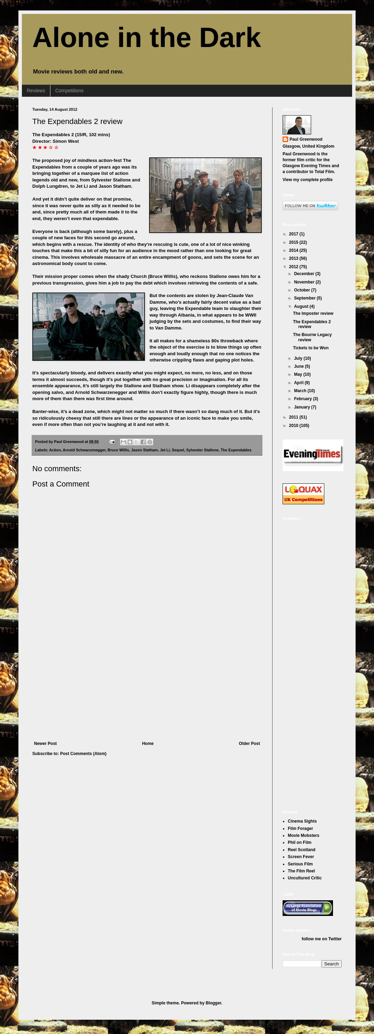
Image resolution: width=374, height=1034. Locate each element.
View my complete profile (308, 179)
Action (55, 450)
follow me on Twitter (322, 938)
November (305, 282)
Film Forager (300, 828)
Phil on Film (299, 842)
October (302, 290)
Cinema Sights (302, 821)
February (303, 398)
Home (148, 743)
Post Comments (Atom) (83, 753)
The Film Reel (301, 871)
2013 (294, 258)
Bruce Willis (118, 450)
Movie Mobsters (303, 835)
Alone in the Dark (146, 37)
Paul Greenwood (306, 139)
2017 (294, 234)
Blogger (213, 1003)
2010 (294, 425)
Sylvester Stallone (202, 450)
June (299, 366)
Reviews (36, 90)
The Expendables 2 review (77, 121)
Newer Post (45, 743)
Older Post (249, 743)
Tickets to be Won (310, 347)
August (302, 306)
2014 (294, 250)
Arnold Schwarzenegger (84, 450)
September (305, 298)
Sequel (178, 450)
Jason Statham (144, 450)
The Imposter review (313, 313)
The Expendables (236, 450)
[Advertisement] (147, 688)
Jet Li (165, 450)
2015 (294, 242)
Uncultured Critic (305, 878)
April (299, 382)
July (298, 358)
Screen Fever (301, 856)
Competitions (69, 90)
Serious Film (300, 864)
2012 (294, 266)
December (304, 273)
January (302, 407)
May (298, 374)
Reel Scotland (301, 849)
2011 (294, 417)
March (301, 390)
